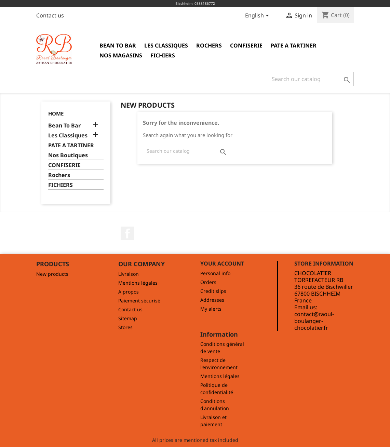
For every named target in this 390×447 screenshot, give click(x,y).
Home (56, 113)
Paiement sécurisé (139, 300)
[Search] (311, 79)
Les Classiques (166, 45)
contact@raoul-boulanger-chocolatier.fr (314, 320)
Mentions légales (138, 283)
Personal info (215, 273)
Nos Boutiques (68, 155)
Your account (222, 263)
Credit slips (213, 291)
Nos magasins (120, 55)
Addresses (212, 300)
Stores (125, 327)
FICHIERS (162, 55)
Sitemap (127, 318)
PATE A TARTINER (294, 45)
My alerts (210, 309)
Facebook (127, 233)
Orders (208, 282)
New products (52, 274)
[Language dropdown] (258, 16)
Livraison (128, 274)
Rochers (209, 45)
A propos (128, 291)
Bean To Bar (117, 45)
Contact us (50, 15)
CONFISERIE (246, 45)
